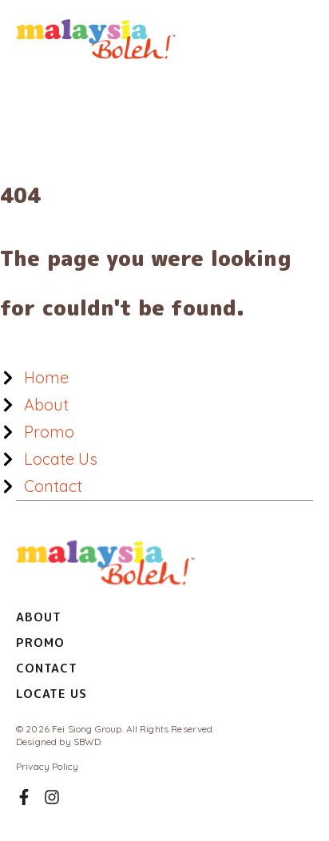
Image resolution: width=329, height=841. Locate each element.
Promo (40, 642)
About (38, 617)
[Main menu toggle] (293, 39)
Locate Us (51, 693)
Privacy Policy (47, 766)
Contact (46, 668)
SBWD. (88, 742)
